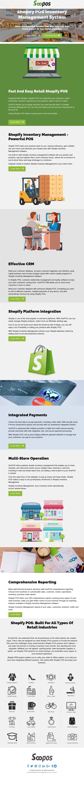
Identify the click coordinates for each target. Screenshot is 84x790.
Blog (70, 10)
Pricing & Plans (36, 10)
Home (8, 10)
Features (19, 10)
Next (81, 25)
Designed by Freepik (52, 772)
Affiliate (10, 15)
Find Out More (32, 36)
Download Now (52, 36)
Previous (3, 25)
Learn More (17, 122)
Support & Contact (55, 10)
